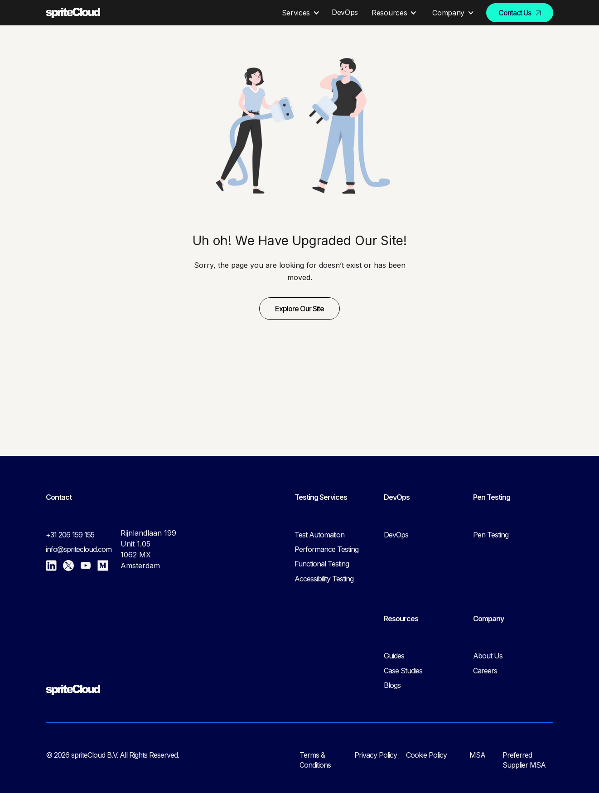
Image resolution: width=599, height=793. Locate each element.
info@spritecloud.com (78, 549)
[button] (299, 12)
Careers (485, 670)
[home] (73, 13)
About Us (487, 655)
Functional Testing (322, 563)
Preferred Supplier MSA (524, 759)
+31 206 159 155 (70, 534)
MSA (477, 754)
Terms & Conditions (315, 759)
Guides (394, 655)
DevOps (396, 534)
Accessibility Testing (324, 578)
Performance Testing (326, 549)
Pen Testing (490, 534)
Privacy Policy (375, 754)
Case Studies (403, 670)
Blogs (392, 685)
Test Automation (319, 534)
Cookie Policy (426, 754)
